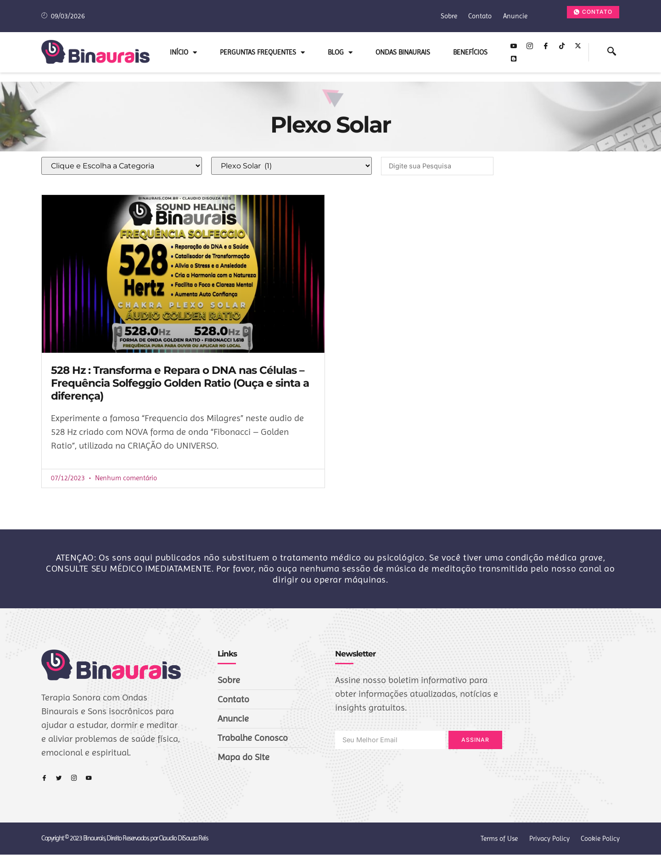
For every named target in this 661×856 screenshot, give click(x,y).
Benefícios (470, 52)
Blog (340, 52)
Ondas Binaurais (402, 52)
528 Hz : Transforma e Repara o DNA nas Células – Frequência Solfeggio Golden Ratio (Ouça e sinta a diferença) (180, 384)
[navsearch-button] (611, 52)
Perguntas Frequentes (262, 52)
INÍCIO (183, 52)
